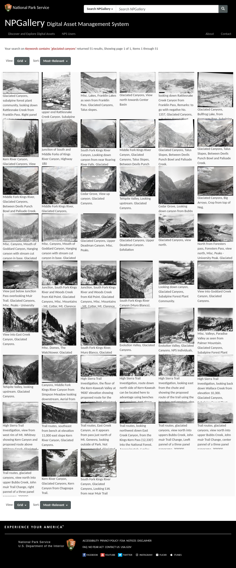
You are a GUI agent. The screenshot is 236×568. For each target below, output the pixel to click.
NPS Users (68, 34)
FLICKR (161, 554)
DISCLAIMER (144, 540)
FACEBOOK (90, 554)
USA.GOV (126, 547)
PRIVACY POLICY (109, 540)
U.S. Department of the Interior (41, 546)
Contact (226, 34)
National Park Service (34, 542)
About (210, 34)
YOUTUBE (108, 554)
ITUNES (175, 554)
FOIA (122, 540)
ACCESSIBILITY (91, 540)
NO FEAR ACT (96, 547)
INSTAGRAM (143, 554)
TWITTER (125, 554)
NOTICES (131, 540)
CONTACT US (112, 547)
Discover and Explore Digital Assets (31, 34)
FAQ (85, 547)
